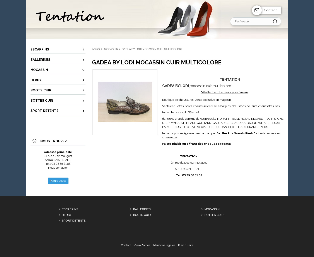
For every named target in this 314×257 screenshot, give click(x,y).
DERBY (67, 215)
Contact (270, 10)
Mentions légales (164, 245)
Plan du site (185, 245)
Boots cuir (142, 215)
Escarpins (70, 209)
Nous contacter (58, 167)
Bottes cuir (214, 215)
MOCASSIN (212, 209)
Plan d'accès (142, 245)
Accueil (96, 49)
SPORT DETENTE (74, 220)
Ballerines (142, 209)
